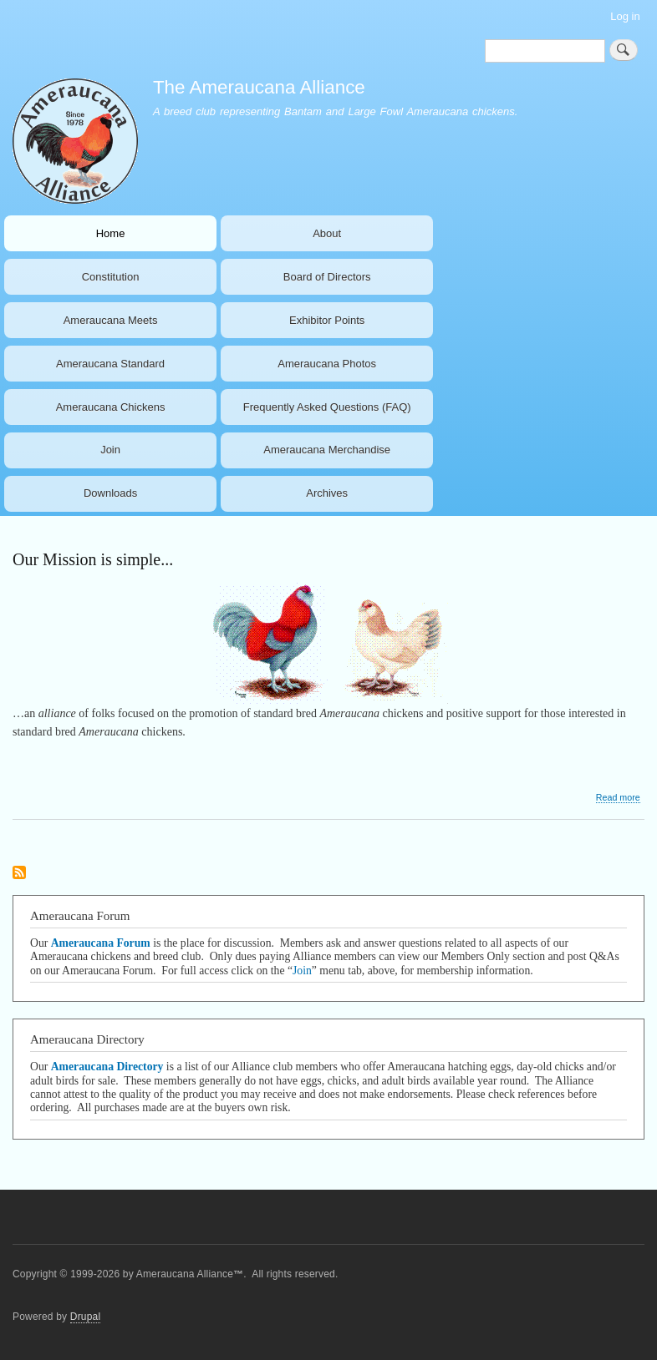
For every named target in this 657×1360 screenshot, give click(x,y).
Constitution (111, 276)
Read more (618, 797)
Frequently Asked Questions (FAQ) (327, 407)
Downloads (110, 493)
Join (110, 449)
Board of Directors (327, 276)
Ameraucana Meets (111, 320)
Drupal (85, 1316)
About (327, 233)
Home (110, 233)
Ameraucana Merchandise (326, 449)
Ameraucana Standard (110, 363)
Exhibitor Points (326, 320)
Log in (624, 16)
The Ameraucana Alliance (259, 87)
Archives (327, 493)
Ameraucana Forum (100, 943)
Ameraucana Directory (107, 1066)
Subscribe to (19, 874)
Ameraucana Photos (327, 363)
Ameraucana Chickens (111, 407)
